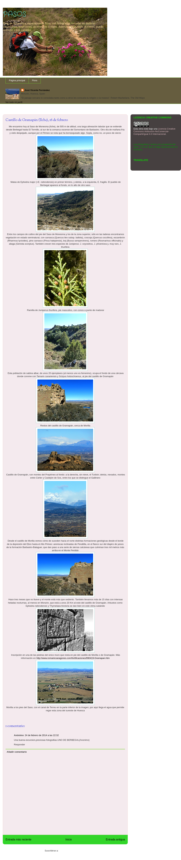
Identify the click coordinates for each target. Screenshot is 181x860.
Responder (19, 744)
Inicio (68, 839)
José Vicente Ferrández (37, 90)
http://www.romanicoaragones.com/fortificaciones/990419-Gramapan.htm (73, 658)
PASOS (14, 14)
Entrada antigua (115, 839)
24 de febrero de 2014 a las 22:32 (42, 735)
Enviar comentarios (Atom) (72, 850)
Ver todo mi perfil (13, 102)
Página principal (17, 80)
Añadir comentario (17, 752)
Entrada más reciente (18, 839)
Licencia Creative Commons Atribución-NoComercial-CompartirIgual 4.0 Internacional (154, 131)
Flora (34, 80)
